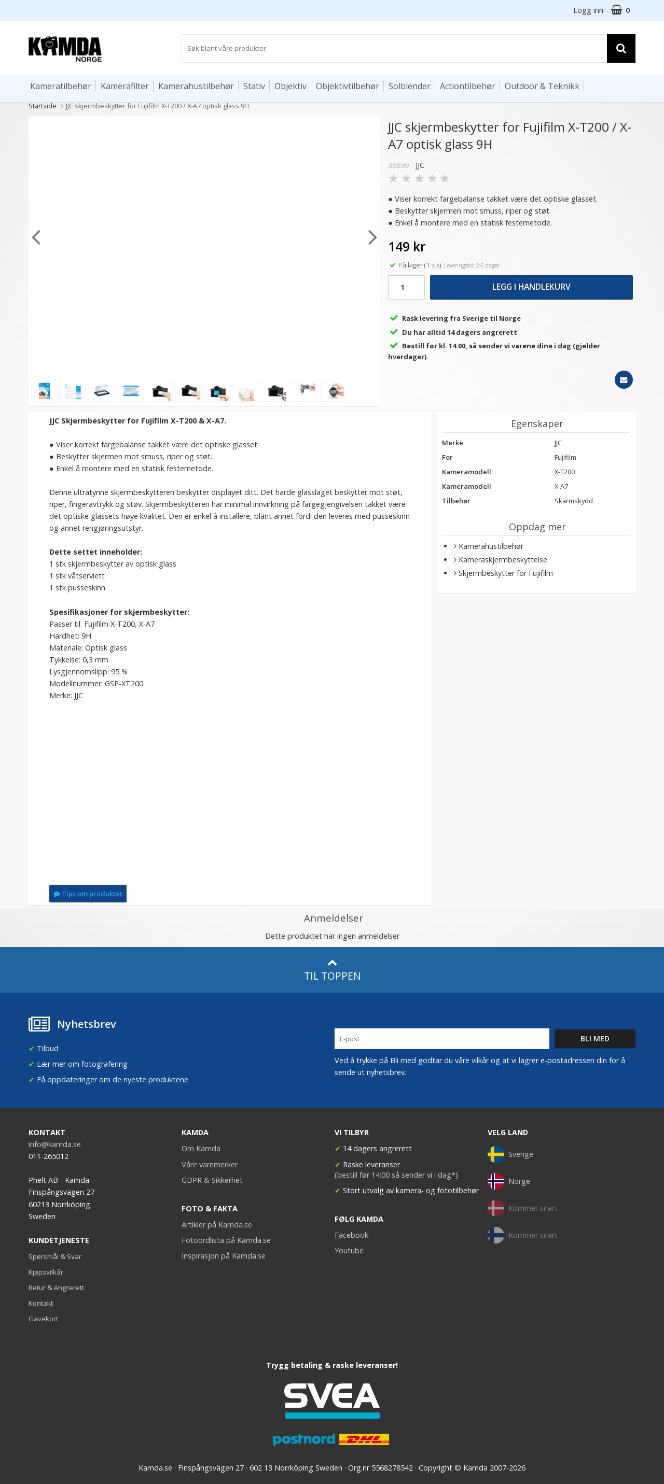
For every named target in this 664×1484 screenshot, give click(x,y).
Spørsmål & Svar (55, 1256)
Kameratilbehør (60, 86)
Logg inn (588, 10)
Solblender (410, 86)
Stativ (254, 86)
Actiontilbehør (467, 86)
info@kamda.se (55, 1144)
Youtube (349, 1250)
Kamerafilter (125, 86)
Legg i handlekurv (531, 286)
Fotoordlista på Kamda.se (226, 1240)
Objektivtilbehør (347, 86)
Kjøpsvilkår (46, 1272)
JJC (420, 165)
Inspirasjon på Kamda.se (224, 1256)
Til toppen (332, 970)
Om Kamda (201, 1148)
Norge (509, 1181)
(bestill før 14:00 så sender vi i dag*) (396, 1175)
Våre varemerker (210, 1164)
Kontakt (41, 1303)
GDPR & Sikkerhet (212, 1180)
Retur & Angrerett (56, 1287)
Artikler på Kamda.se (217, 1224)
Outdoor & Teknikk (542, 86)
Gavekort (43, 1318)
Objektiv (290, 86)
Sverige (510, 1154)
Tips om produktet (87, 893)
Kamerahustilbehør (196, 86)
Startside (43, 105)
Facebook (351, 1235)
